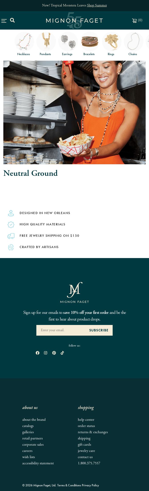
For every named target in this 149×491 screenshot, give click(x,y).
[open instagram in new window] (45, 353)
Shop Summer (97, 5)
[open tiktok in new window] (62, 353)
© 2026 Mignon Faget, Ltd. (39, 485)
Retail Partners (32, 438)
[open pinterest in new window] (54, 353)
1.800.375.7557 (89, 463)
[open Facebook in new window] (37, 353)
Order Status (86, 426)
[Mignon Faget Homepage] (74, 292)
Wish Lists (28, 457)
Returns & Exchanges (93, 432)
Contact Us (85, 457)
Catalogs (27, 426)
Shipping (84, 438)
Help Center (86, 419)
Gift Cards (84, 444)
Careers (27, 451)
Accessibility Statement (38, 463)
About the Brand (34, 419)
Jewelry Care (86, 451)
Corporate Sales (32, 444)
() (137, 20)
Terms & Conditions (69, 485)
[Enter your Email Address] (60, 330)
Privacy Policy (90, 485)
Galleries (28, 432)
